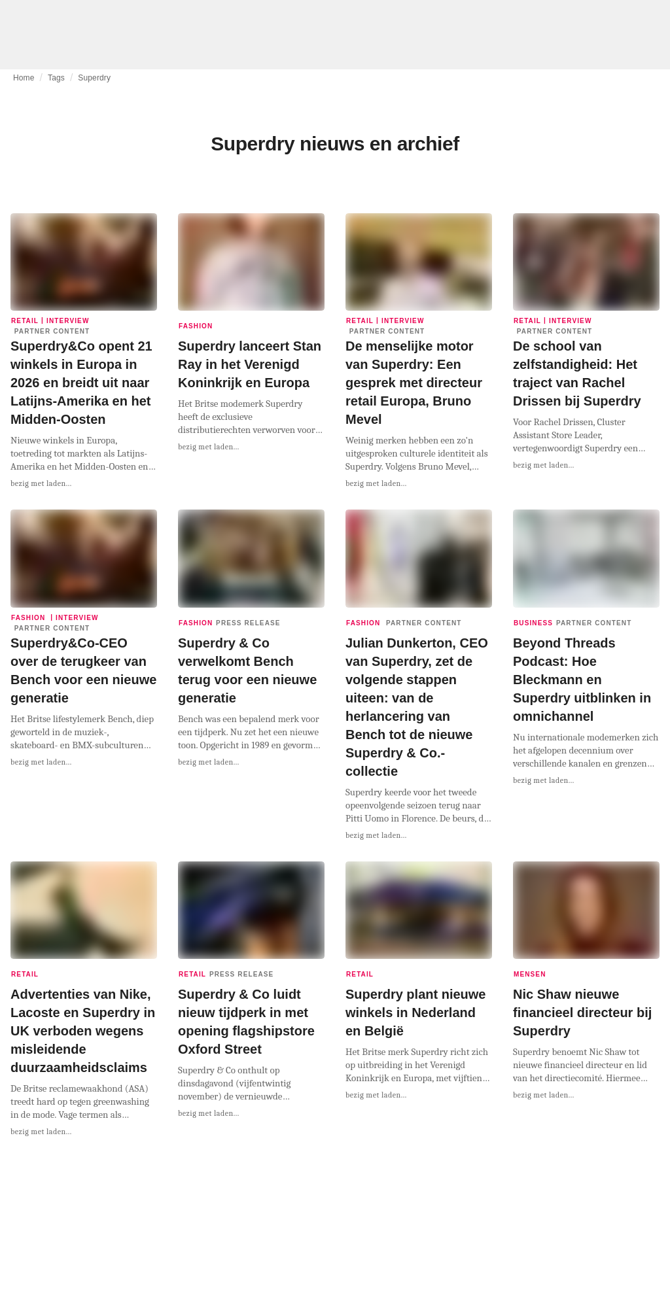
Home (24, 77)
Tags (56, 77)
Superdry (94, 77)
